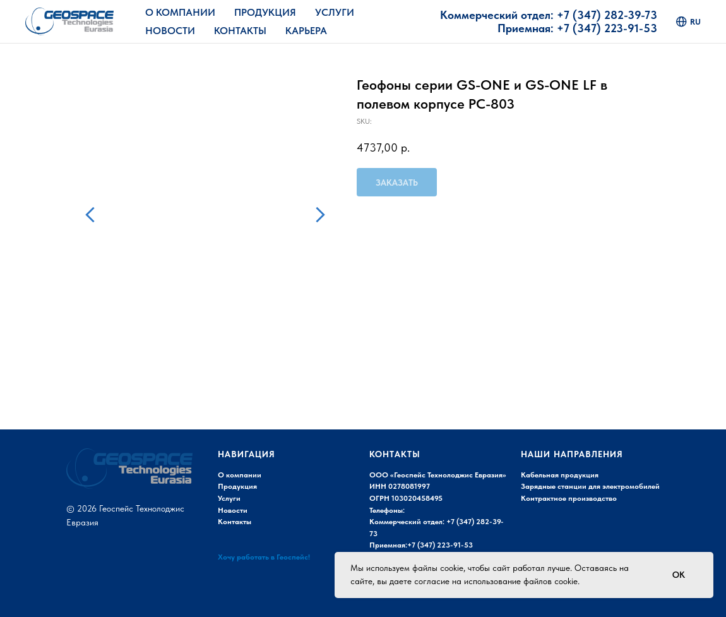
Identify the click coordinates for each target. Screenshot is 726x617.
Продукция (265, 12)
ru (688, 21)
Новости (170, 31)
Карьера (306, 31)
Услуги (334, 12)
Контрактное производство (569, 498)
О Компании (180, 12)
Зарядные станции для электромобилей (590, 486)
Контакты (240, 31)
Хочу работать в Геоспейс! (264, 557)
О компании (239, 474)
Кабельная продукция (559, 474)
